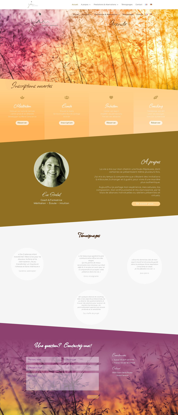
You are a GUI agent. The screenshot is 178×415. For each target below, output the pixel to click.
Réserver (22, 123)
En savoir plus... (146, 204)
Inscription (67, 123)
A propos (84, 4)
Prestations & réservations (105, 4)
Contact (139, 4)
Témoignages (127, 4)
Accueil (75, 4)
